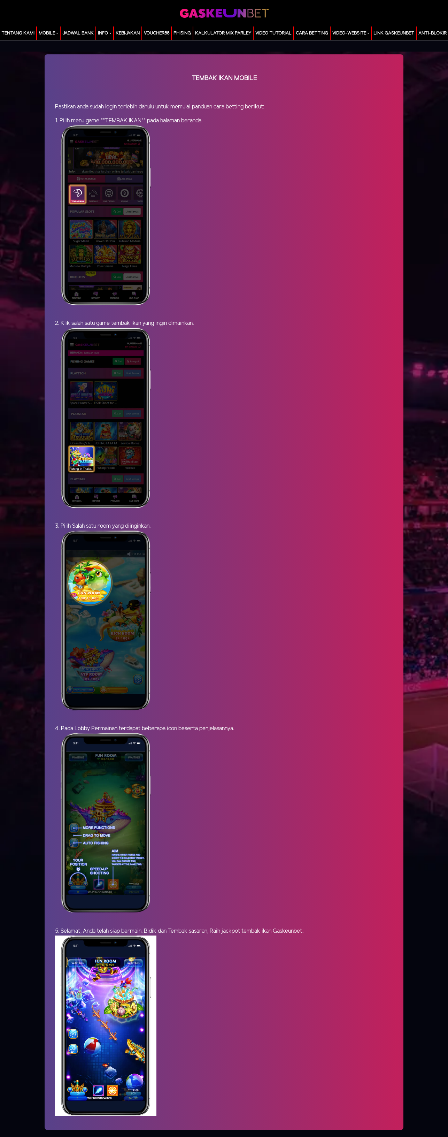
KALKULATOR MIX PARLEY (223, 33)
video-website (349, 33)
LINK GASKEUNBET (393, 33)
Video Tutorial (273, 33)
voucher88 (156, 33)
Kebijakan (128, 33)
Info (103, 33)
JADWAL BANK (78, 33)
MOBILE (47, 33)
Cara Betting (312, 33)
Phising (182, 33)
